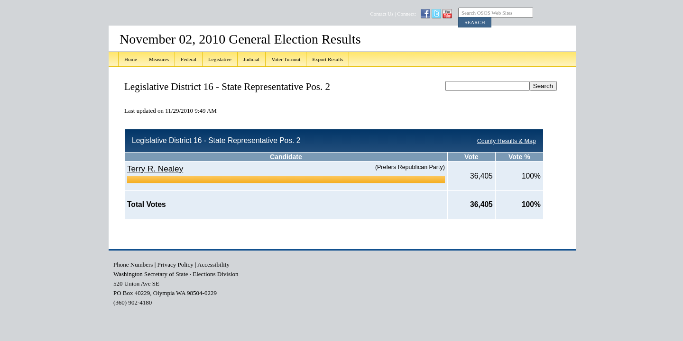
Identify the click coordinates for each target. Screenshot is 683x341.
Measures (159, 59)
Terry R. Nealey (155, 168)
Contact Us (381, 14)
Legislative (219, 59)
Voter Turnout (285, 59)
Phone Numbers (133, 264)
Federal (188, 59)
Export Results (327, 59)
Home (130, 59)
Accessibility (213, 264)
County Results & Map (506, 141)
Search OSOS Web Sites (486, 13)
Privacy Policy (175, 264)
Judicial (251, 59)
